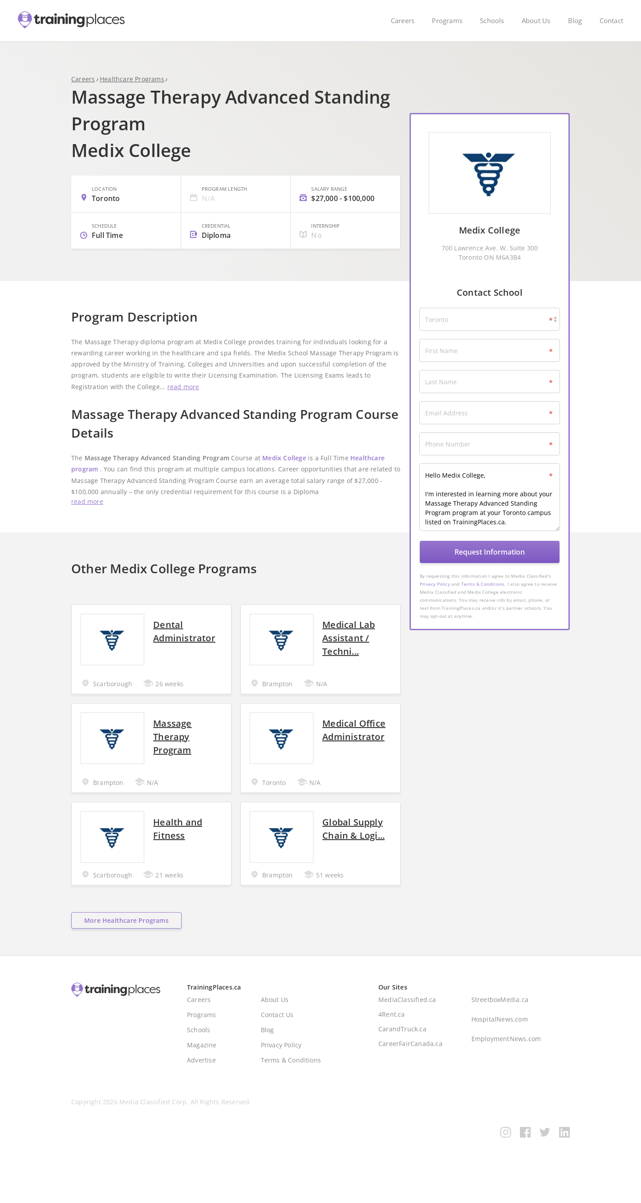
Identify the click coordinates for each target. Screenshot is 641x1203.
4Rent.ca (391, 1031)
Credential (216, 238)
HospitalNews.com (499, 1036)
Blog (575, 20)
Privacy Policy (435, 584)
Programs (447, 20)
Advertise (201, 1077)
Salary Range (329, 201)
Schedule (104, 238)
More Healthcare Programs (126, 937)
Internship (325, 238)
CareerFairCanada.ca (410, 1060)
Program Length (224, 201)
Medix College (284, 474)
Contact (611, 20)
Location (104, 201)
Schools (492, 20)
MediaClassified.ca (407, 1016)
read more (183, 402)
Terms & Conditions (483, 584)
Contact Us (277, 1031)
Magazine (202, 1062)
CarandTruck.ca (402, 1046)
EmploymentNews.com (506, 1055)
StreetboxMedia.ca (499, 1016)
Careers (402, 20)
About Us (536, 20)
